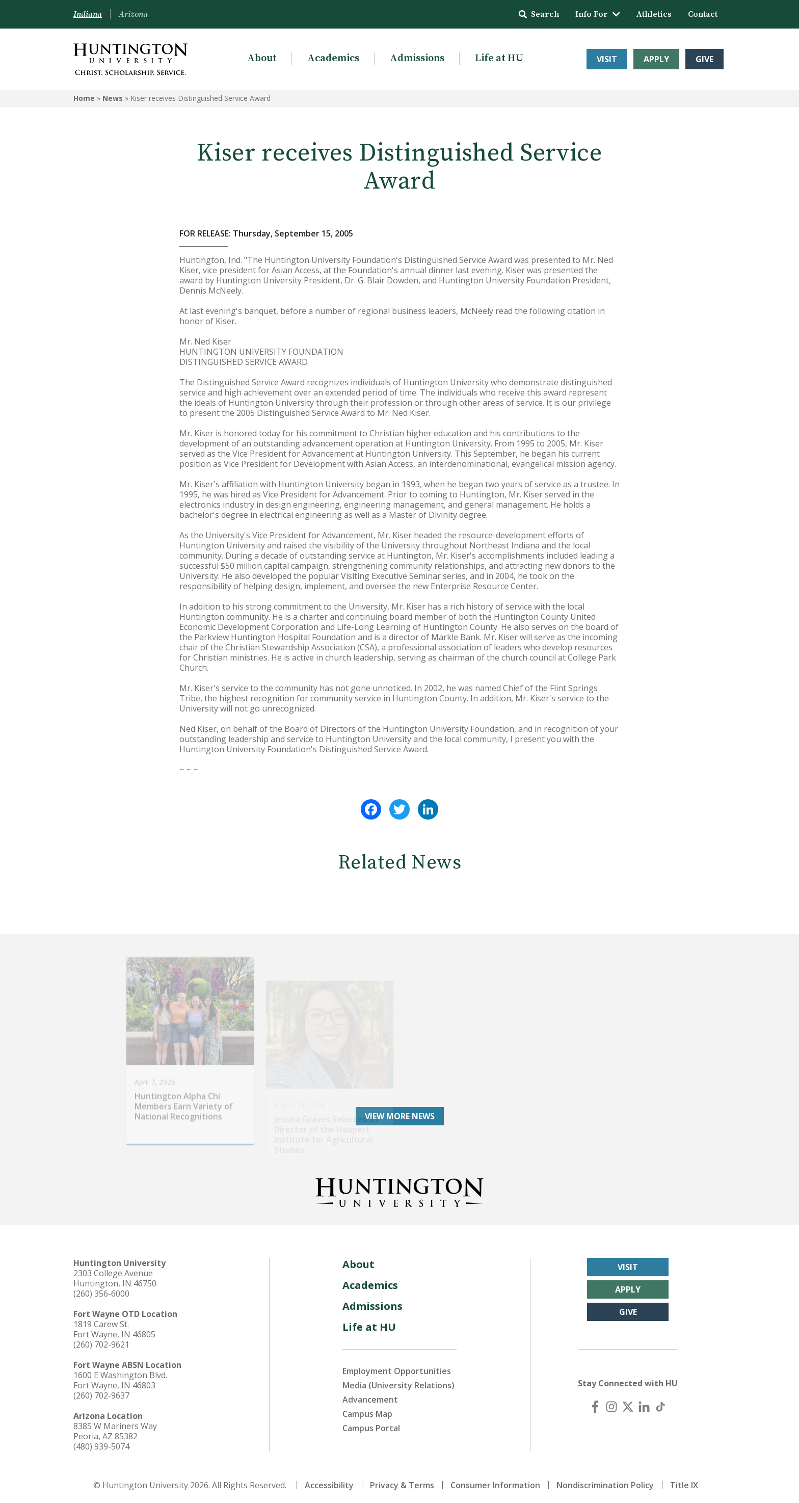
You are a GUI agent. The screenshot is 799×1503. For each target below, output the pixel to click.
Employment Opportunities (396, 1367)
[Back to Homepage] (399, 1187)
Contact (702, 14)
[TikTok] (660, 1403)
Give (704, 59)
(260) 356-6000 (101, 1290)
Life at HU (499, 58)
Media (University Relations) (398, 1381)
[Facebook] (595, 1403)
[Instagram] (611, 1403)
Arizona (133, 14)
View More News (400, 1112)
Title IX (684, 1481)
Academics (333, 58)
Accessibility (329, 1481)
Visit (607, 59)
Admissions (417, 58)
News (112, 98)
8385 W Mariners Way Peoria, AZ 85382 (115, 1427)
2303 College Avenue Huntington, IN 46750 (114, 1274)
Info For (597, 14)
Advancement (370, 1396)
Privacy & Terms (402, 1481)
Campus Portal (371, 1424)
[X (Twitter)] (628, 1403)
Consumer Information (495, 1481)
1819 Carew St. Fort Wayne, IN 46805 (114, 1325)
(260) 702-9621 (101, 1341)
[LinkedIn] (644, 1403)
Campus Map (367, 1410)
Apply (656, 59)
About (262, 58)
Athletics (654, 14)
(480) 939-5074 (101, 1442)
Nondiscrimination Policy (605, 1481)
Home (84, 98)
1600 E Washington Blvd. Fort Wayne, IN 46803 (120, 1376)
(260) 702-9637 (101, 1391)
